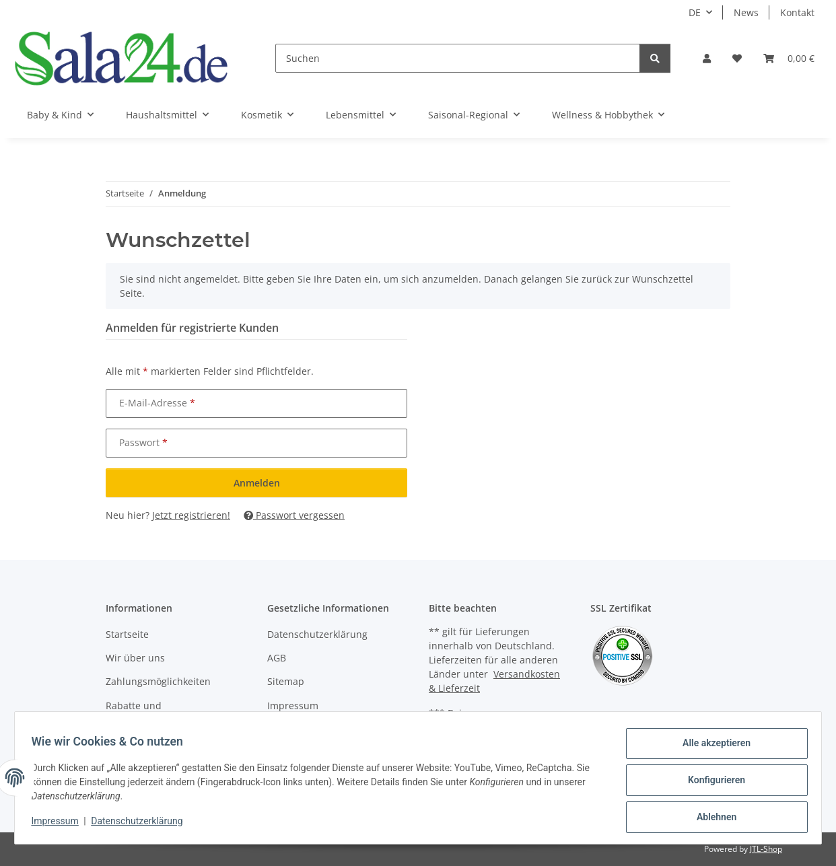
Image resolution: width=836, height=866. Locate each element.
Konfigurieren (711, 783)
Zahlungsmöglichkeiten (158, 681)
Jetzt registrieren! (191, 515)
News (746, 12)
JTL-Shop (766, 849)
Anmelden (257, 482)
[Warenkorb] (789, 58)
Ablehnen (711, 818)
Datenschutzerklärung (142, 824)
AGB (276, 657)
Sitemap (285, 681)
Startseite (127, 634)
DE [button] (695, 12)
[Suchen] (457, 58)
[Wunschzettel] (737, 58)
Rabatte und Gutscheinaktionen (148, 712)
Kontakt (797, 12)
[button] (707, 58)
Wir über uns (135, 657)
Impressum (59, 824)
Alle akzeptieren (711, 748)
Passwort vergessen (294, 515)
